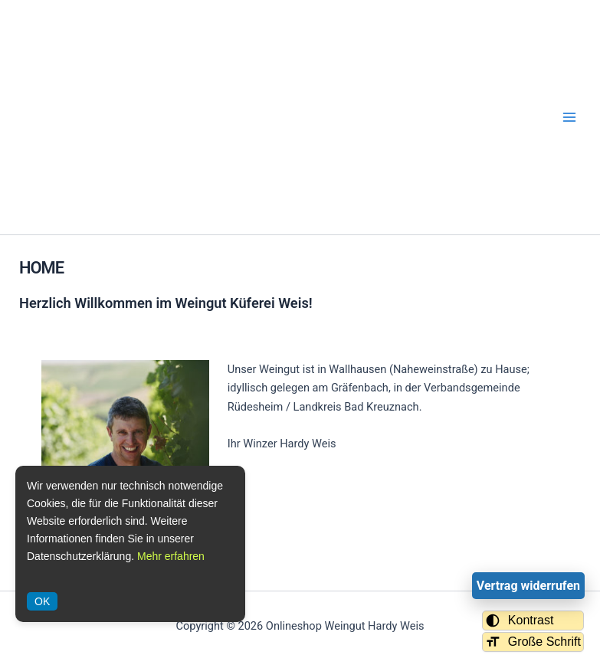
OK (42, 601)
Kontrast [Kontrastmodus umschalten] (519, 620)
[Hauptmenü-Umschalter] (569, 117)
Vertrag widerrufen (528, 585)
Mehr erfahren (171, 556)
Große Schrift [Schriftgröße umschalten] (533, 642)
